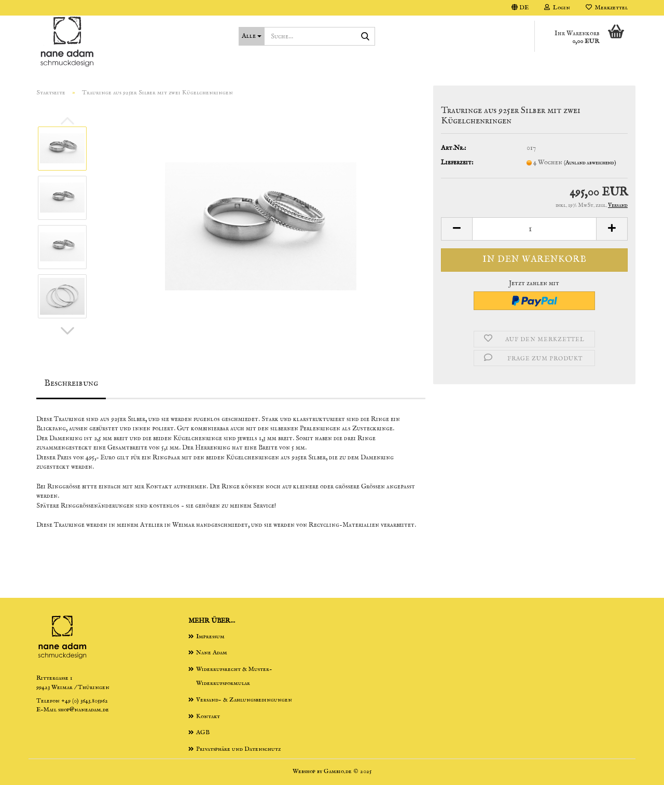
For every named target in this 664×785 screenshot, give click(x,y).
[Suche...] (252, 36)
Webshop (304, 771)
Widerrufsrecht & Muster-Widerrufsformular (234, 676)
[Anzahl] (534, 229)
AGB (203, 732)
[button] (520, 8)
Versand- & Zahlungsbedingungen (244, 700)
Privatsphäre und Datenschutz (238, 749)
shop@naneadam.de (83, 709)
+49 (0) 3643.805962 (84, 701)
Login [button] (557, 7)
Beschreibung (71, 383)
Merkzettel (607, 7)
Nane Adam (211, 652)
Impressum (210, 636)
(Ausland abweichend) (590, 162)
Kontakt (208, 716)
